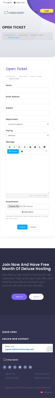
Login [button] (46, 11)
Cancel (33, 227)
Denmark (46, 392)
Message (10, 142)
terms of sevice (41, 378)
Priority (9, 130)
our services (12, 378)
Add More (27, 212)
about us (10, 374)
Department (12, 119)
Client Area (23, 35)
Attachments (12, 201)
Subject (9, 108)
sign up (19, 297)
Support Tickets (37, 35)
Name (9, 85)
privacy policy (42, 374)
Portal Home (10, 35)
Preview (13, 151)
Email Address (13, 96)
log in (36, 297)
